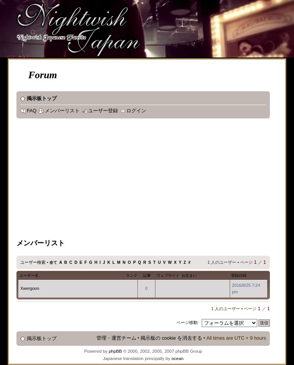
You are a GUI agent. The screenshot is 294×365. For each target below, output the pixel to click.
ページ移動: (187, 322)
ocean (177, 358)
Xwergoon (29, 288)
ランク (131, 275)
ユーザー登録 (103, 110)
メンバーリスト (62, 110)
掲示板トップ (42, 98)
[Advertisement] (105, 179)
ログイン (136, 110)
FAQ (31, 110)
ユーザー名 (29, 275)
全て (53, 262)
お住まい (189, 275)
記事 (147, 275)
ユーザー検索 (33, 262)
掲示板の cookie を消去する (171, 338)
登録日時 (239, 275)
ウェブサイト (168, 275)
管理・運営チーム (116, 338)
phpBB (115, 351)
